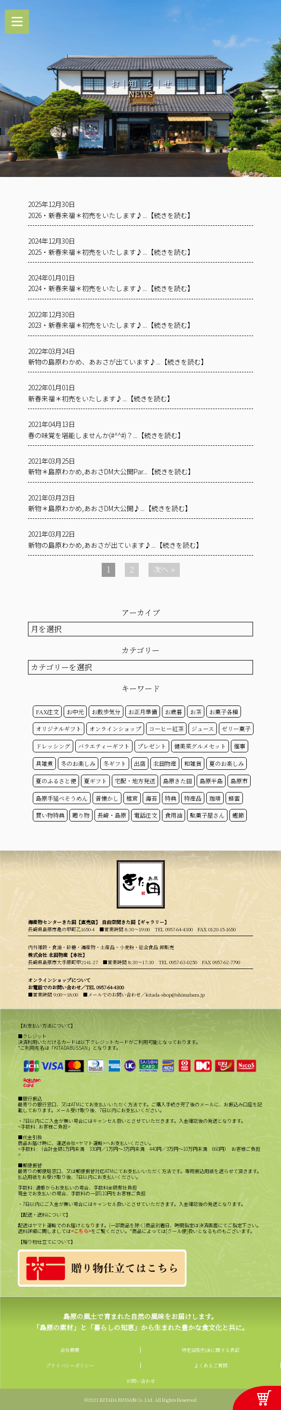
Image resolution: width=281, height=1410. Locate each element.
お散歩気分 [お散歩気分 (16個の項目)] (106, 711)
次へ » (164, 569)
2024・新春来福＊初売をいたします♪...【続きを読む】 (111, 288)
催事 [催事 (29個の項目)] (239, 746)
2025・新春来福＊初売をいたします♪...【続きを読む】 (111, 252)
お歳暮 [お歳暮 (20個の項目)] (173, 711)
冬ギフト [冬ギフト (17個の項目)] (114, 763)
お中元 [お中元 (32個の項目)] (75, 711)
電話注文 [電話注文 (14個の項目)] (145, 815)
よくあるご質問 (210, 1365)
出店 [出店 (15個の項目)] (140, 763)
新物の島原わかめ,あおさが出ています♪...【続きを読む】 (115, 545)
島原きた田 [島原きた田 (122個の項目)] (177, 781)
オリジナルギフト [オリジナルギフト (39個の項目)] (58, 728)
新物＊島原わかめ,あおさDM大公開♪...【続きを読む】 (110, 508)
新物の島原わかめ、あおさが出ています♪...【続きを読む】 (118, 362)
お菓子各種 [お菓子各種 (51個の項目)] (223, 711)
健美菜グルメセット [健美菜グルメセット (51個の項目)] (200, 746)
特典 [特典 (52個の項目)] (170, 798)
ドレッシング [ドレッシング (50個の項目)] (53, 746)
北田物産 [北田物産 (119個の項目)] (164, 763)
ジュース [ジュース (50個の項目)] (202, 728)
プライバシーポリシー (70, 1365)
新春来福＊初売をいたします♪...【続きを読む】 (101, 398)
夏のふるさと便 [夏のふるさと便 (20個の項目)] (56, 781)
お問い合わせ (140, 1380)
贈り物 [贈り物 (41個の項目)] (81, 815)
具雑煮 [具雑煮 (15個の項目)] (44, 763)
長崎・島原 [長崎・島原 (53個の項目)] (111, 815)
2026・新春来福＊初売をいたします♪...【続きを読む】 (111, 215)
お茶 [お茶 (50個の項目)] (195, 711)
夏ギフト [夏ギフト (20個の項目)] (95, 781)
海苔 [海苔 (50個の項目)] (151, 798)
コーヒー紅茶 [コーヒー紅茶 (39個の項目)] (166, 728)
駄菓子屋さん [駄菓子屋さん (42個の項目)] (207, 815)
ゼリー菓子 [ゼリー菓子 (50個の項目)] (236, 728)
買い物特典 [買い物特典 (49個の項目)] (50, 815)
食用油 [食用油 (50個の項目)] (173, 815)
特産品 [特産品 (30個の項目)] (192, 798)
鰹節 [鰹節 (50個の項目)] (238, 815)
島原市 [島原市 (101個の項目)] (239, 781)
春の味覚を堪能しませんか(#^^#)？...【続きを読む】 (106, 435)
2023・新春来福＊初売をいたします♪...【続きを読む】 (111, 325)
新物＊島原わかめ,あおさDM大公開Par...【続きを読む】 (111, 471)
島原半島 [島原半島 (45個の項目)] (211, 781)
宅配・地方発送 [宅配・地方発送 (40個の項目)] (135, 781)
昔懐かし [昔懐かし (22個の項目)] (107, 798)
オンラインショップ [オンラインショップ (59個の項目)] (115, 728)
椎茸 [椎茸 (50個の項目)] (132, 798)
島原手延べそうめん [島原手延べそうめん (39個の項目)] (62, 798)
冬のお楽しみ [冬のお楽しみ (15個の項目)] (78, 763)
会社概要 (70, 1349)
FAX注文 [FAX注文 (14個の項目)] (47, 711)
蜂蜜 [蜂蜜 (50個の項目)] (234, 798)
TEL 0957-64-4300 (174, 929)
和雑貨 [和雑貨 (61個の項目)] (192, 763)
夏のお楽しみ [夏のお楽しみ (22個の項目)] (226, 763)
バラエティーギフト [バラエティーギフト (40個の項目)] (104, 746)
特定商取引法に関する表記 (211, 1349)
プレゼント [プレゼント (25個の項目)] (151, 746)
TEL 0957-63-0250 (178, 962)
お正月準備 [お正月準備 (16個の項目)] (142, 711)
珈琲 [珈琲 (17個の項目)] (215, 798)
